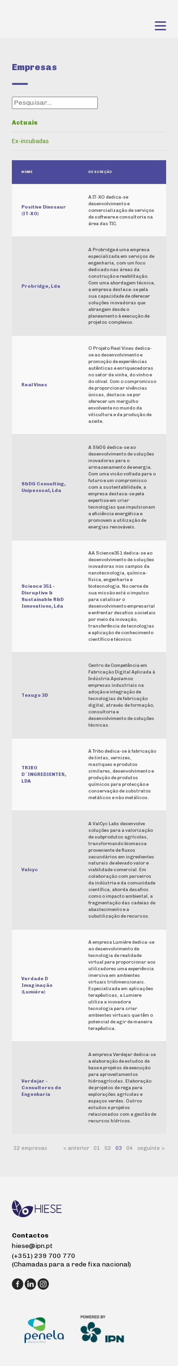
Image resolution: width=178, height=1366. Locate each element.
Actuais (24, 122)
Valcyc (29, 869)
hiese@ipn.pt (32, 1246)
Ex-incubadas (30, 141)
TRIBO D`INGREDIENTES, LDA (43, 774)
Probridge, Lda (40, 286)
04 (129, 1148)
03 (118, 1148)
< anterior (76, 1148)
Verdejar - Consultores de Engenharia (41, 1087)
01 (97, 1148)
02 (107, 1148)
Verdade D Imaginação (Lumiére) (37, 985)
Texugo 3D (34, 695)
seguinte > (151, 1148)
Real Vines (34, 384)
